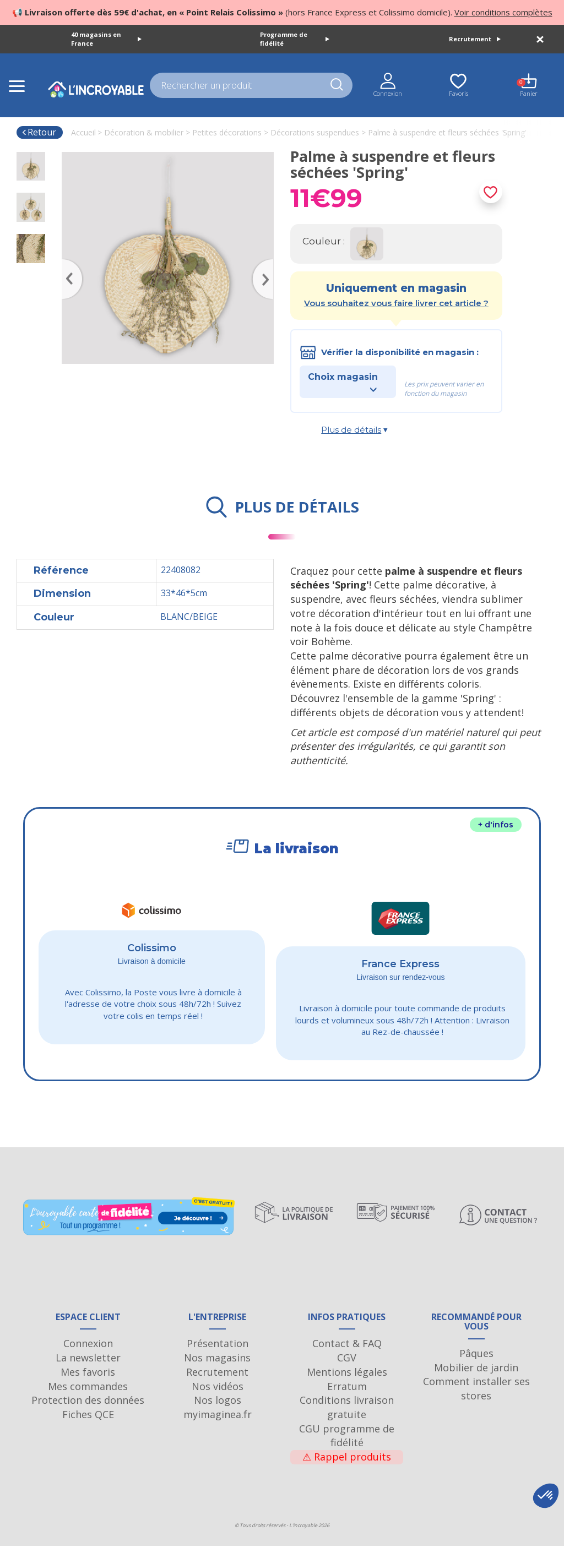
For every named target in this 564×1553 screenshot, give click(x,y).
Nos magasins (217, 1364)
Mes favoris (88, 1379)
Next (268, 263)
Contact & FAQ (347, 1350)
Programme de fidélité (294, 38)
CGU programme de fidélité (346, 1443)
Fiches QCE (88, 1421)
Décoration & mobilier (143, 132)
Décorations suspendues (314, 132)
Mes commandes (88, 1393)
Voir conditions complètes (503, 12)
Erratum (347, 1393)
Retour (38, 132)
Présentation (217, 1350)
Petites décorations (227, 132)
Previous (67, 263)
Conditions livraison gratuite (347, 1414)
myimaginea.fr (217, 1421)
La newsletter (88, 1364)
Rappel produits (346, 1463)
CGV (346, 1364)
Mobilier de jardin (476, 1374)
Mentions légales (347, 1379)
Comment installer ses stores (476, 1395)
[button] (546, 1496)
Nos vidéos (217, 1393)
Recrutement (475, 39)
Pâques (476, 1360)
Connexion (88, 1350)
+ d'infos (495, 825)
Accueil (83, 132)
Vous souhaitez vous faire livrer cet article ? (396, 303)
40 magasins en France (106, 38)
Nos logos (217, 1407)
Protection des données (87, 1407)
